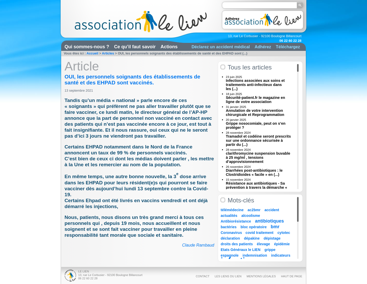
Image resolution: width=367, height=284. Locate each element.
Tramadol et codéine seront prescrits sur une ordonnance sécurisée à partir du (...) (258, 140)
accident (272, 210)
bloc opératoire (254, 227)
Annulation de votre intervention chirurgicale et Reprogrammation (255, 112)
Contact (202, 276)
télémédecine (232, 210)
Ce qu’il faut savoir (135, 46)
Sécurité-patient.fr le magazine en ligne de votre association (255, 100)
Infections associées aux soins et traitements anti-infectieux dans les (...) (255, 84)
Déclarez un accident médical (221, 46)
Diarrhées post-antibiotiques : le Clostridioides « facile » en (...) (254, 172)
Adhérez (262, 46)
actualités (229, 216)
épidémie (282, 244)
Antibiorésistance (236, 221)
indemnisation (255, 255)
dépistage (272, 238)
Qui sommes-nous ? (87, 46)
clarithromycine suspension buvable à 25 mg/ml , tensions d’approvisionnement (258, 157)
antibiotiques (269, 221)
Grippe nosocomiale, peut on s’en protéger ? (255, 125)
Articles (108, 53)
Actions (169, 46)
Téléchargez (288, 46)
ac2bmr (254, 210)
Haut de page (291, 276)
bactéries (228, 227)
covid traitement (259, 233)
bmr (275, 226)
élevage (263, 244)
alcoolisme (250, 216)
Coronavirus (232, 233)
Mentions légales (261, 276)
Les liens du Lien (228, 276)
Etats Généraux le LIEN (240, 250)
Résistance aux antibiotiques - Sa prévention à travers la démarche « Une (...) (256, 187)
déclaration (230, 238)
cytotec (283, 233)
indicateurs (280, 255)
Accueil (92, 53)
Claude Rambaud (198, 245)
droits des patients (237, 244)
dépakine (252, 238)
